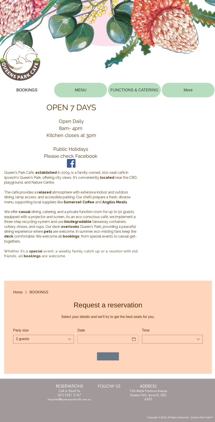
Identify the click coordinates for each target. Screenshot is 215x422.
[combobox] (43, 339)
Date (81, 330)
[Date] (104, 339)
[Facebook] (71, 163)
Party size (21, 330)
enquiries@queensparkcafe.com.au (69, 399)
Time (146, 330)
